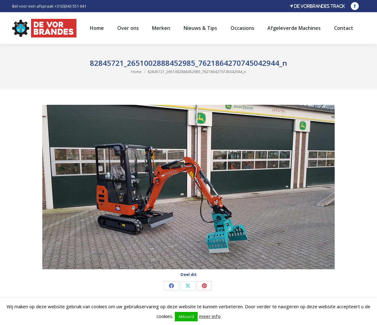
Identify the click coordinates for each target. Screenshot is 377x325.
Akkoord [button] (186, 316)
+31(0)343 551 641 (70, 6)
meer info (210, 316)
